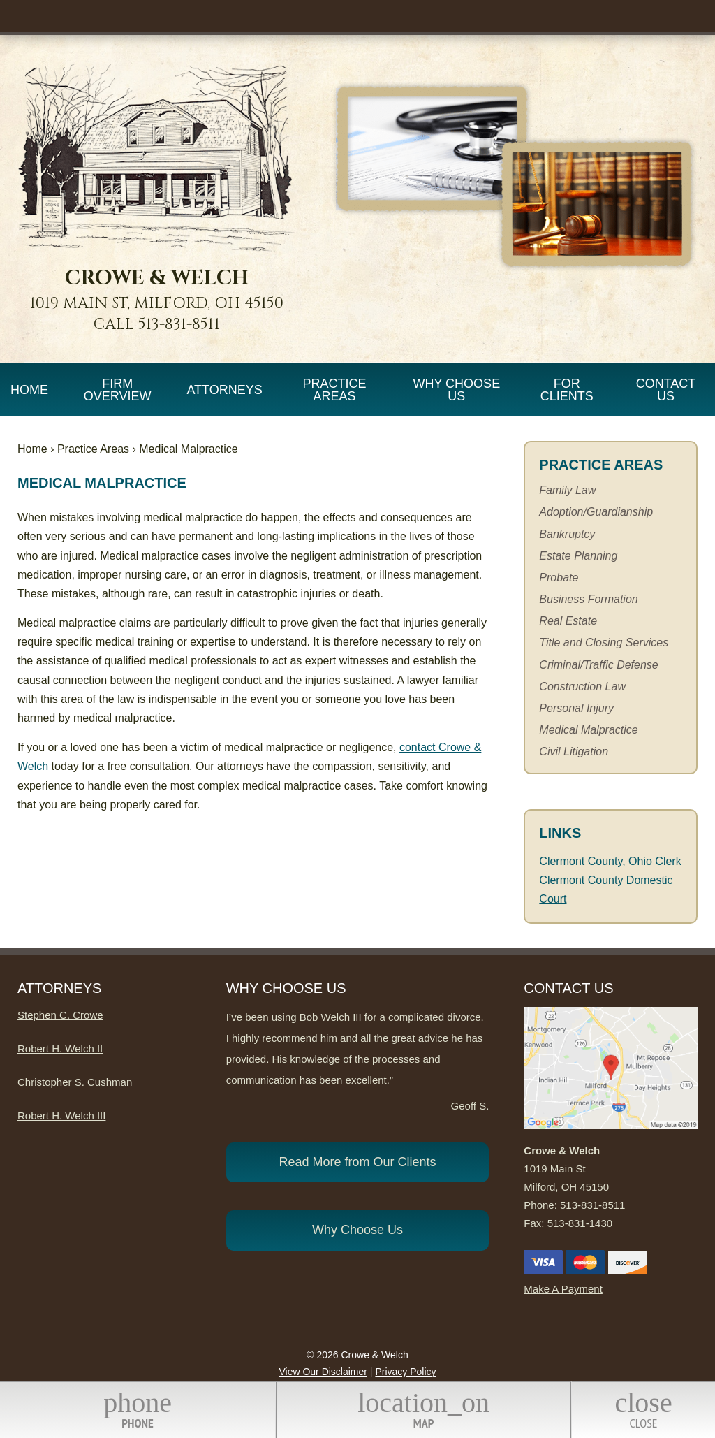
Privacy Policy (405, 1371)
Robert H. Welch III (61, 1115)
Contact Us (666, 390)
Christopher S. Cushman (74, 1082)
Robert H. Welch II (60, 1048)
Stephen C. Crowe (60, 1015)
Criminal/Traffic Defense (598, 665)
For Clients (567, 390)
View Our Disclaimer (323, 1371)
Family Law (567, 490)
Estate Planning (578, 556)
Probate (558, 577)
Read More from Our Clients (357, 1162)
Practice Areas (334, 390)
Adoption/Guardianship (596, 512)
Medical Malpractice (588, 730)
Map (423, 1409)
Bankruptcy (567, 534)
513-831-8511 (179, 324)
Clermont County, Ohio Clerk (610, 861)
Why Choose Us (456, 390)
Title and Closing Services (603, 642)
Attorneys (224, 390)
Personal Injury (576, 708)
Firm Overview (118, 390)
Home (29, 390)
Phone (137, 1409)
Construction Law (582, 686)
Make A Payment (563, 1289)
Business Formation (588, 599)
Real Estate (568, 621)
